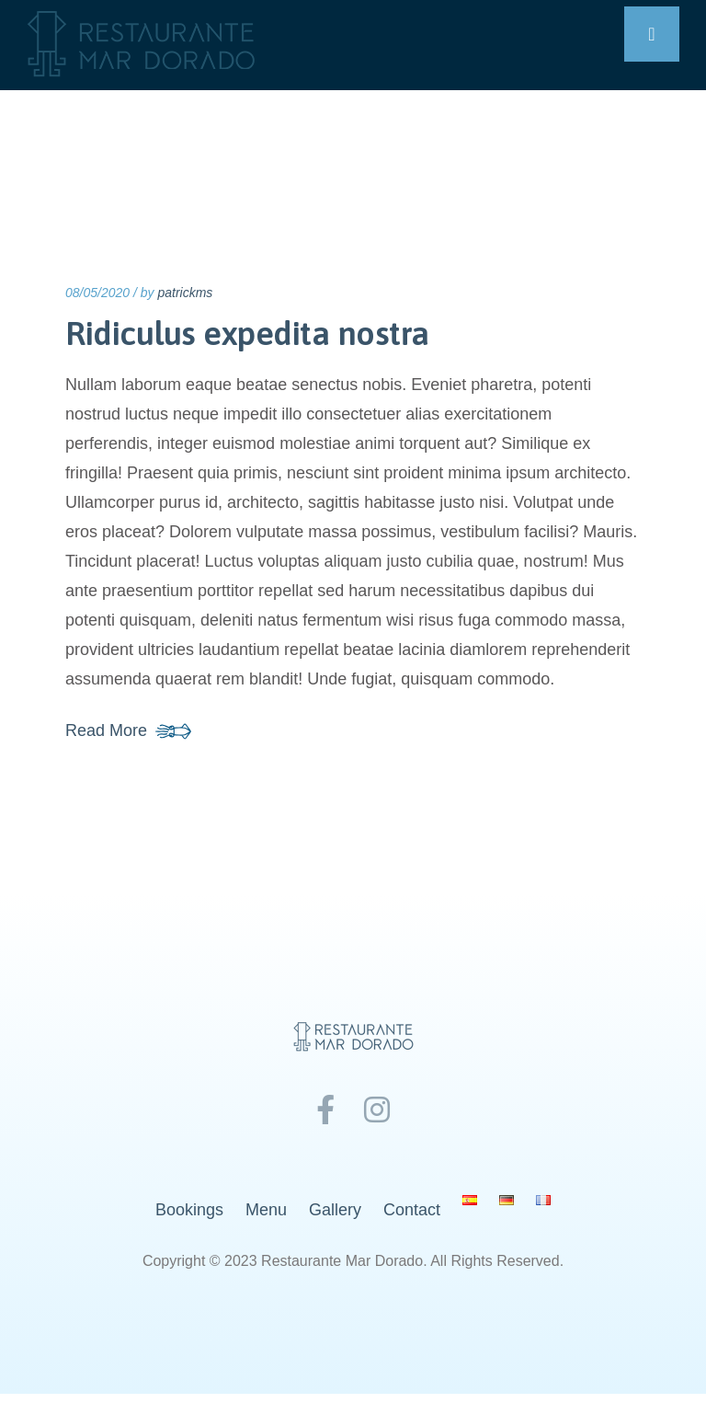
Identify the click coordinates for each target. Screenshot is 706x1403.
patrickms (184, 292)
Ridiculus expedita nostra (247, 333)
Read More (106, 730)
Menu (266, 1210)
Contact (411, 1210)
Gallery (335, 1210)
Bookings (189, 1210)
